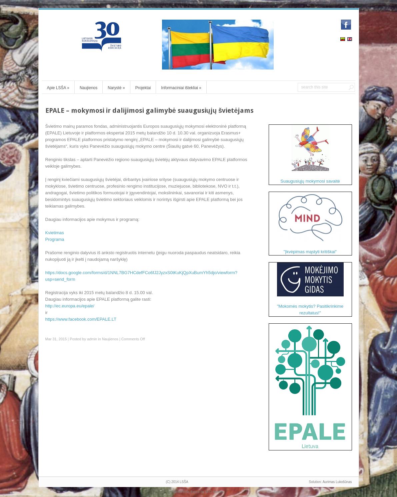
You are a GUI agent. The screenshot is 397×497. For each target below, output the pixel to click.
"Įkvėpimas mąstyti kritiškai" (310, 223)
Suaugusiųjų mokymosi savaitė (310, 154)
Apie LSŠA (58, 87)
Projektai (143, 87)
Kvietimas (54, 232)
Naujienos (88, 87)
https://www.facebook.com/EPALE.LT (80, 319)
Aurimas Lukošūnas (337, 482)
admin (92, 339)
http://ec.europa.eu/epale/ (69, 305)
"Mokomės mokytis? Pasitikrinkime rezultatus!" (310, 288)
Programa (54, 239)
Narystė (116, 87)
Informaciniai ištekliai (181, 87)
